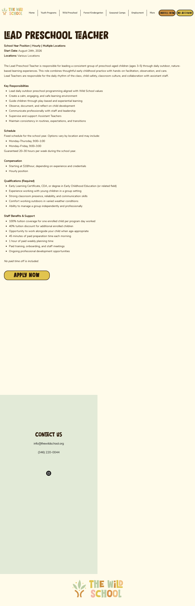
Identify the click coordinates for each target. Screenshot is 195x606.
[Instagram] (48, 473)
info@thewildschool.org (49, 443)
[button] (69, 13)
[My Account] (184, 13)
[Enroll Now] (167, 13)
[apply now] (27, 275)
